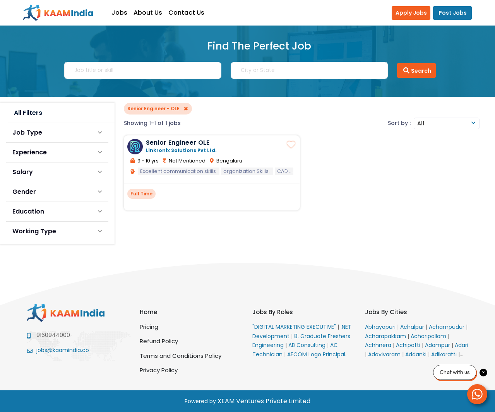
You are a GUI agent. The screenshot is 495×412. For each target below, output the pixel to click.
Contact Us (186, 12)
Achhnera (379, 345)
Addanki (416, 354)
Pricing (149, 327)
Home (148, 312)
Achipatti (409, 345)
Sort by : (399, 123)
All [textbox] (420, 123)
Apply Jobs (411, 13)
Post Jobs (452, 13)
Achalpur (413, 327)
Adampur (438, 345)
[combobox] (447, 123)
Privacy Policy (159, 370)
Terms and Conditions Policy (180, 356)
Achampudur (447, 327)
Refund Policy (159, 341)
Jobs (119, 12)
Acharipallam (429, 336)
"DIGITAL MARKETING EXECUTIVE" (294, 327)
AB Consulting (307, 345)
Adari (461, 345)
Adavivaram (385, 354)
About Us (148, 12)
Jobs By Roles (272, 312)
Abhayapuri (381, 327)
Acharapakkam (386, 336)
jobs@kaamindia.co (62, 350)
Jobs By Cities (386, 312)
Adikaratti (444, 354)
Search (416, 70)
